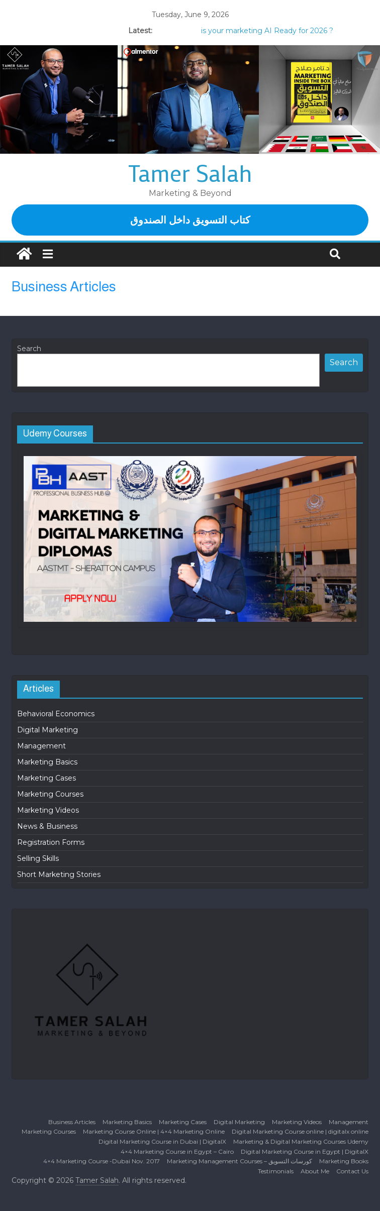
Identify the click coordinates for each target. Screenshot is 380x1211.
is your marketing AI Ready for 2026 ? (267, 30)
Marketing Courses (50, 794)
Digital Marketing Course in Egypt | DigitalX (304, 1151)
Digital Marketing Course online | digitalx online (300, 1131)
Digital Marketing (47, 729)
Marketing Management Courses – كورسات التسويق (239, 1161)
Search (29, 348)
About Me (315, 1171)
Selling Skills (38, 858)
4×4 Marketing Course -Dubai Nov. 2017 (101, 1161)
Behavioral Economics (55, 713)
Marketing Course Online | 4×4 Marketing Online (154, 1131)
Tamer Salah (190, 173)
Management (41, 745)
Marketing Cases (46, 778)
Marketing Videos (48, 810)
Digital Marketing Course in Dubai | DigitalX (162, 1141)
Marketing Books (343, 1161)
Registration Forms (50, 842)
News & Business (47, 826)
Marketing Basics (47, 761)
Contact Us (352, 1171)
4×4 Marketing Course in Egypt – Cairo (177, 1151)
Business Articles (72, 1122)
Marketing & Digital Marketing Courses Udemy (300, 1141)
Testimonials (276, 1171)
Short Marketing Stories (59, 874)
